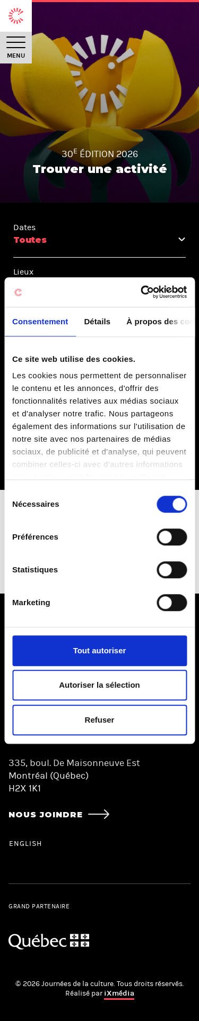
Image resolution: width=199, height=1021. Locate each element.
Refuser (100, 719)
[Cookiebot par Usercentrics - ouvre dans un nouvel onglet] (142, 292)
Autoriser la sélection (99, 684)
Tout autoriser (99, 650)
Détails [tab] (97, 321)
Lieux (23, 272)
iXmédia (119, 993)
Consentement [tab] (40, 321)
